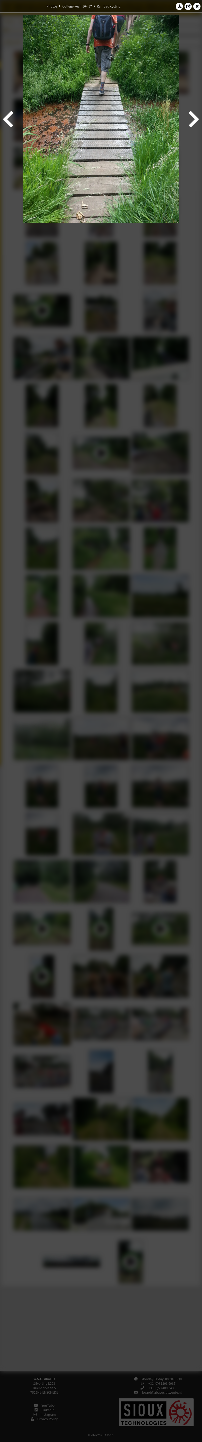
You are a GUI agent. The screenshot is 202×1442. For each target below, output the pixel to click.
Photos (52, 6)
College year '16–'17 (77, 6)
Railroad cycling (108, 6)
